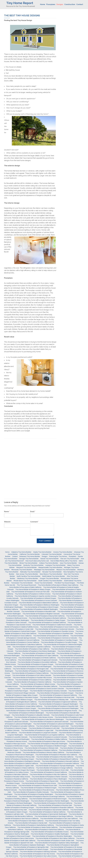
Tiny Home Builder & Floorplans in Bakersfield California (38, 602)
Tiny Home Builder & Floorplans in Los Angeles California (44, 735)
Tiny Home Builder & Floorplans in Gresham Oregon (55, 693)
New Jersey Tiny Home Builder (27, 574)
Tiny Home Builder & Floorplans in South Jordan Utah (55, 840)
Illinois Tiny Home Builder (29, 563)
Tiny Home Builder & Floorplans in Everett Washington (32, 666)
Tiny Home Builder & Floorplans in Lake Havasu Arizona (33, 717)
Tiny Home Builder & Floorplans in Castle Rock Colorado (52, 625)
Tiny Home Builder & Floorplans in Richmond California (53, 803)
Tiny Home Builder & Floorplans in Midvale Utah (41, 748)
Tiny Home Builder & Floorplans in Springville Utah (31, 847)
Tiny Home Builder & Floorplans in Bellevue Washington (39, 605)
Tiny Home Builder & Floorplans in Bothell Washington (39, 609)
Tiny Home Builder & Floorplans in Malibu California (49, 739)
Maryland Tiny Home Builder (26, 567)
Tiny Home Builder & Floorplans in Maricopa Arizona (47, 741)
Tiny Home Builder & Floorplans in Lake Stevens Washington (43, 719)
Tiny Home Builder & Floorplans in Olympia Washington (55, 765)
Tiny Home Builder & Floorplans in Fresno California (33, 680)
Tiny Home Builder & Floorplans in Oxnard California (48, 772)
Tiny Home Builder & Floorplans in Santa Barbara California (33, 825)
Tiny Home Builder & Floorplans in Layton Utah (52, 726)
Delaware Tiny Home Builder (29, 556)
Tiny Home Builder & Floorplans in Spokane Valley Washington (57, 843)
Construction (69, 4)
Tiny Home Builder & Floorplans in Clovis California (51, 636)
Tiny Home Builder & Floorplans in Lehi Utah (44, 728)
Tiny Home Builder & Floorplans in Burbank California (47, 618)
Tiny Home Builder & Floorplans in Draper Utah (38, 653)
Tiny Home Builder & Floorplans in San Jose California (59, 818)
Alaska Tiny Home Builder (42, 552)
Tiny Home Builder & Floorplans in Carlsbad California (47, 622)
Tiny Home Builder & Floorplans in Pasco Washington (48, 779)
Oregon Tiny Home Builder (49, 578)
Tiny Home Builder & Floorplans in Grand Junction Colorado (43, 688)
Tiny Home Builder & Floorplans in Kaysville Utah (61, 706)
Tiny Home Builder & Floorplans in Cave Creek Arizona (59, 627)
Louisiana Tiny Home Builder (55, 565)
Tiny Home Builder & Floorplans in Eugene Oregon (35, 664)
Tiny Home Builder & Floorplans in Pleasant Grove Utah (37, 785)
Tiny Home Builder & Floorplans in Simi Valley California (55, 838)
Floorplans (50, 4)
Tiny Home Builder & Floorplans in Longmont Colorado (38, 732)
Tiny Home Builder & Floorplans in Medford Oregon (48, 746)
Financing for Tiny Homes (58, 556)
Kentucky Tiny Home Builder (33, 565)
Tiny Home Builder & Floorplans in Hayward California (58, 695)
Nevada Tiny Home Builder (52, 572)
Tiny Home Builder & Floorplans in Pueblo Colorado (31, 792)
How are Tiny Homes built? (69, 558)
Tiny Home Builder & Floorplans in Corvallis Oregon (59, 642)
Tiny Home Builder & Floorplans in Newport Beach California (57, 759)
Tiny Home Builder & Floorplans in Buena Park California (44, 616)
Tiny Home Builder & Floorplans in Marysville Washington (47, 743)
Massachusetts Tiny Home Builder (50, 567)
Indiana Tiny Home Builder (48, 563)
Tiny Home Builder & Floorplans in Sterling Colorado (38, 851)
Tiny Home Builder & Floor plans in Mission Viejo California (58, 585)
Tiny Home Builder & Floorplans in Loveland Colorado (48, 737)
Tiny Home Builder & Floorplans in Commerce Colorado (57, 638)
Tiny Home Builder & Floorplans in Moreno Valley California (43, 752)
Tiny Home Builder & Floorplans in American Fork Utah (30, 591)
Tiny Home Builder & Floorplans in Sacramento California (49, 810)
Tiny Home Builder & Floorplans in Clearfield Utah (55, 633)
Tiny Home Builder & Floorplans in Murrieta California (54, 757)
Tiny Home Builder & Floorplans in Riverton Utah (55, 805)
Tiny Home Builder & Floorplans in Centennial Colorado (54, 629)
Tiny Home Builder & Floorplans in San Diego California (54, 816)
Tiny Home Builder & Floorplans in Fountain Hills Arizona (32, 677)
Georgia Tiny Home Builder (29, 558)
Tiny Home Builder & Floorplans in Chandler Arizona (55, 631)
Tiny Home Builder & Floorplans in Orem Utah (53, 770)
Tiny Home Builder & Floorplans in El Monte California (37, 658)
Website (7, 522)
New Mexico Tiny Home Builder (51, 574)
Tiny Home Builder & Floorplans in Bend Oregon (41, 607)
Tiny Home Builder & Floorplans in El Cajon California (39, 655)
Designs (59, 4)
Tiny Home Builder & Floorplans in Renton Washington (50, 801)
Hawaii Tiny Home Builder (49, 558)
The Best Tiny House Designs (64, 583)
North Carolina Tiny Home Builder (29, 576)
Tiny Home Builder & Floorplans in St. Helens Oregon (29, 849)
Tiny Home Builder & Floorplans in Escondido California (37, 662)
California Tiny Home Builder (30, 554)
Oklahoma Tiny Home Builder (27, 578)
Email (32, 511)
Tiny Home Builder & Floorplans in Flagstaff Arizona (33, 671)
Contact (79, 4)
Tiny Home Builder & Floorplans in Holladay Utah (51, 699)
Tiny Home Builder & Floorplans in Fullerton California (32, 682)
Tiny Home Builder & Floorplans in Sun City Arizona (37, 854)
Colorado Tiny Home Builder (52, 554)
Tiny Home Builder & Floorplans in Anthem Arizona (32, 594)
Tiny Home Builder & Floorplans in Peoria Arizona (39, 783)
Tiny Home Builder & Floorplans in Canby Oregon (48, 620)
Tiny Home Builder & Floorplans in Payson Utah (42, 781)
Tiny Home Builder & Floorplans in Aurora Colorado (39, 600)
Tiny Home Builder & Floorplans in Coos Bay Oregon (59, 640)
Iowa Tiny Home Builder (68, 563)
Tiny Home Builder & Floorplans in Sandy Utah (31, 823)
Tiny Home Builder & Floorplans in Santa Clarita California (37, 827)
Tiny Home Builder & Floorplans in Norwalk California (60, 761)
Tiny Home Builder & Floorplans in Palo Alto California (48, 774)
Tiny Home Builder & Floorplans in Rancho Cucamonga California (42, 796)
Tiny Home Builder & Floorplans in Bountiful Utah (38, 611)
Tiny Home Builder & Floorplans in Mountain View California (56, 754)
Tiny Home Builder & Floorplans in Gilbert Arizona (37, 684)
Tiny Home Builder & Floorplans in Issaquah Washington (58, 704)
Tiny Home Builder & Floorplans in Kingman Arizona (59, 710)
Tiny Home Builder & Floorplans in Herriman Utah (57, 697)
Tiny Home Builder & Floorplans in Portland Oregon (38, 788)
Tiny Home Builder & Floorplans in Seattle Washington (50, 834)
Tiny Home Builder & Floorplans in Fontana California (30, 673)
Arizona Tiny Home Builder (62, 552)
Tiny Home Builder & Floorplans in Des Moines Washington (35, 651)
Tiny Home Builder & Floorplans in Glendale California (38, 686)
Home (42, 4)
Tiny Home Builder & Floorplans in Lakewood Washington (53, 724)
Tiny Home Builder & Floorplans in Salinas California (47, 812)
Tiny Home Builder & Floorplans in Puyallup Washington (33, 794)
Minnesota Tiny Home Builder (21, 569)
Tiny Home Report (19, 3)
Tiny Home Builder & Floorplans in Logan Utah (37, 730)
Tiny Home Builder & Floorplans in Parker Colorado (49, 776)
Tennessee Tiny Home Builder (22, 583)
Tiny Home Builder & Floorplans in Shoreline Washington (52, 836)
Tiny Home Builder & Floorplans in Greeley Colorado (48, 691)
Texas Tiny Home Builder (44, 583)
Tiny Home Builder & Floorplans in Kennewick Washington (58, 708)
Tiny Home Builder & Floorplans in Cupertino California (31, 647)
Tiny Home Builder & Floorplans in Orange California (54, 768)
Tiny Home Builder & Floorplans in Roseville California (54, 807)
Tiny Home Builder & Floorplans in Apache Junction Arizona (35, 596)
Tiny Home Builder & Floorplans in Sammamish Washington (46, 814)
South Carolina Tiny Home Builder (50, 580)
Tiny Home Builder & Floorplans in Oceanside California (59, 763)
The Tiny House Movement (26, 585)
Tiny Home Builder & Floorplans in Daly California (32, 649)
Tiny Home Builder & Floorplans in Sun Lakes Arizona (38, 856)
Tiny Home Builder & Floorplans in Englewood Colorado (37, 660)
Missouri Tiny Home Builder (66, 569)
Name (7, 511)
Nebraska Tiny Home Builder (30, 572)
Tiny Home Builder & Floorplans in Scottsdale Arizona (49, 832)
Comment (34, 522)
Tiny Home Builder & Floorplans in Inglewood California (57, 702)
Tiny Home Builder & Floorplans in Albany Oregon (32, 589)
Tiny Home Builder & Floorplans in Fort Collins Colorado (31, 675)
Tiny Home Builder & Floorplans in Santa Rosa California (44, 829)
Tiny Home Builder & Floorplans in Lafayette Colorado (30, 715)
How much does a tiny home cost (37, 561)
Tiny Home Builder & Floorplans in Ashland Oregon (38, 598)
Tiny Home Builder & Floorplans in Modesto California (38, 750)
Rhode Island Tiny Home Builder (25, 580)
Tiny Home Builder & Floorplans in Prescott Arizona (36, 790)
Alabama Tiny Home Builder (21, 552)
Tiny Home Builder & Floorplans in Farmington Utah (31, 669)
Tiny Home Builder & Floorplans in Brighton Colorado (41, 614)
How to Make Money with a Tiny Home (63, 561)
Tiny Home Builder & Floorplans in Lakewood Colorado (49, 721)
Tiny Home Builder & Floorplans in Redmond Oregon (48, 799)
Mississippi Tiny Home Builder (44, 569)
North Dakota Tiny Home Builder (53, 576)
